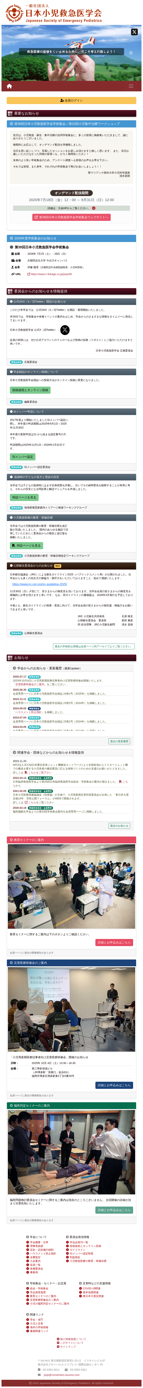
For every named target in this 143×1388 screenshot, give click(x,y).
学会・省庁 (36, 1319)
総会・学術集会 (39, 1288)
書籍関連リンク (39, 1331)
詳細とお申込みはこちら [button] (114, 942)
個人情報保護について (71, 1339)
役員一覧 (35, 1264)
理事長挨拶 (36, 1245)
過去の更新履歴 (119, 741)
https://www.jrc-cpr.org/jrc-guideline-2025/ (39, 584)
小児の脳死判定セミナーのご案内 (49, 1303)
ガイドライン (78, 1249)
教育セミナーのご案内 (43, 1296)
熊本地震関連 (91, 1292)
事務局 (34, 1272)
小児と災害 (36, 1323)
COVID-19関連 (91, 1288)
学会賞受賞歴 (38, 1292)
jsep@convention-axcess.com (62, 1374)
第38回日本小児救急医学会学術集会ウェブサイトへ (71, 217)
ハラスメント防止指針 (28, 712)
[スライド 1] (66, 75)
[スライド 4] (76, 75)
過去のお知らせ (119, 825)
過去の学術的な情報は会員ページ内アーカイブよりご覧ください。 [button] (94, 646)
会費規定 (35, 1257)
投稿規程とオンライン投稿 (30, 390)
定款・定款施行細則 (42, 1249)
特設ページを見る (24, 497)
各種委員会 (36, 1268)
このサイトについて (70, 1342)
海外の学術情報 (39, 1327)
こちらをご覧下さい (38, 772)
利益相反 (75, 1257)
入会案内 (35, 1260)
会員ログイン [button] (71, 100)
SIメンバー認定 (22, 456)
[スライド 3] (73, 75)
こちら (30, 802)
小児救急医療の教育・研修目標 (88, 1260)
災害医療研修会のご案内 (29, 684)
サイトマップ (66, 1346)
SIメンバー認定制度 (81, 1253)
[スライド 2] (70, 75)
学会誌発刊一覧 (79, 1242)
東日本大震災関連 (93, 1296)
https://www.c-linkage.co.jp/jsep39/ (49, 274)
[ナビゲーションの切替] (131, 86)
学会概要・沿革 (39, 1242)
